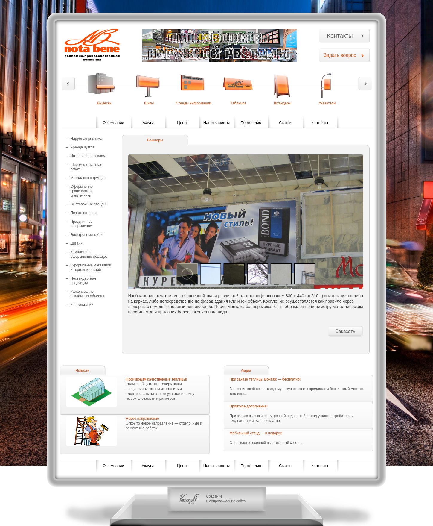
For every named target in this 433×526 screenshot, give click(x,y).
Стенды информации (193, 103)
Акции (246, 371)
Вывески (104, 103)
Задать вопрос (340, 55)
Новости (82, 371)
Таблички (238, 103)
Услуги (148, 122)
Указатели (327, 103)
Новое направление (142, 418)
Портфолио (250, 122)
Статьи (285, 122)
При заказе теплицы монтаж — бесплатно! (265, 379)
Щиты (149, 103)
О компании (113, 122)
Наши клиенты (216, 122)
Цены (182, 122)
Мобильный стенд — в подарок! (256, 433)
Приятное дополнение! (249, 406)
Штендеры (283, 103)
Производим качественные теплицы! (156, 379)
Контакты (340, 35)
